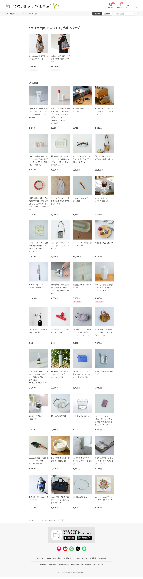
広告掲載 (93, 558)
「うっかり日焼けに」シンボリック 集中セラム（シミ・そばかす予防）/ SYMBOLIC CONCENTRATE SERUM (38, 377)
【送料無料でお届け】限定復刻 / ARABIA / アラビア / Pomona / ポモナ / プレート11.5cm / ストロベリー (38, 204)
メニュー (136, 7)
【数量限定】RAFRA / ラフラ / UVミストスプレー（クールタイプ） (60, 374)
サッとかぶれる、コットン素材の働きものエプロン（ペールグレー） (60, 201)
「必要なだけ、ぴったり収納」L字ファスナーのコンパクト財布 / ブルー (82, 374)
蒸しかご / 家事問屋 (58, 416)
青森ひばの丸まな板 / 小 (104, 243)
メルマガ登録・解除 (54, 558)
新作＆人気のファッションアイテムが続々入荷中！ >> (23, 14)
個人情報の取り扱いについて (92, 564)
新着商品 (110, 8)
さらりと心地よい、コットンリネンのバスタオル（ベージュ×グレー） (104, 461)
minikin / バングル (80, 497)
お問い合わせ (82, 558)
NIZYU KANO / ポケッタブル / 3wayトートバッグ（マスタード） (104, 332)
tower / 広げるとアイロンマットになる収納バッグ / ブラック (60, 500)
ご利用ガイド (69, 558)
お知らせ (40, 558)
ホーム (31, 520)
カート (128, 8)
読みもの (119, 8)
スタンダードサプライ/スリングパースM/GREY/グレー (60, 246)
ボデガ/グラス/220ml (81, 416)
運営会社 (43, 564)
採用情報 (52, 564)
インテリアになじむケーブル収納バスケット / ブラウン (104, 111)
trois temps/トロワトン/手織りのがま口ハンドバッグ (60, 59)
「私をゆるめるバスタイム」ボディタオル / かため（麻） (82, 461)
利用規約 (102, 558)
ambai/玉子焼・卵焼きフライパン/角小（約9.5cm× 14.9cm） (38, 461)
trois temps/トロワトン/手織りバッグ (56, 520)
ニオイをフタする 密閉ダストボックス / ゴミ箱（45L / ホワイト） (104, 287)
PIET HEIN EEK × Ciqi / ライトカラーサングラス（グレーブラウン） (82, 159)
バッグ (39, 520)
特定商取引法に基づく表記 (69, 564)
